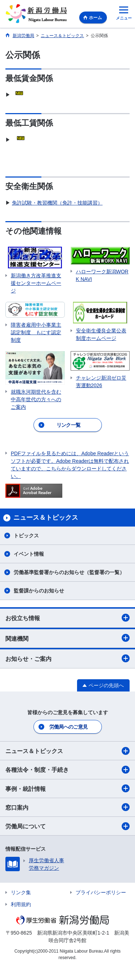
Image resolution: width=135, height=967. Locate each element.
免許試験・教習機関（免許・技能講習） (57, 203)
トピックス (26, 535)
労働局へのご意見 (68, 727)
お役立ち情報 (67, 618)
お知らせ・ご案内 (67, 658)
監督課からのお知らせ (39, 591)
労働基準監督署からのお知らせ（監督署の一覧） (69, 572)
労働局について (67, 826)
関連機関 (67, 638)
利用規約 (21, 904)
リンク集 (21, 892)
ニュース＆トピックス (67, 751)
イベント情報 (29, 554)
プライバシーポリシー (101, 892)
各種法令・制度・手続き (67, 770)
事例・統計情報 (67, 788)
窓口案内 (67, 807)
